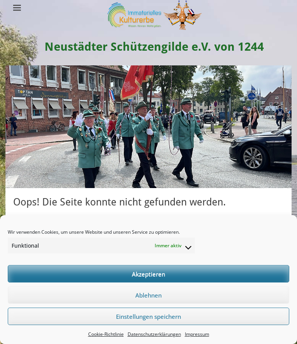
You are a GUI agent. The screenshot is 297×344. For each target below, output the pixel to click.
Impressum (197, 334)
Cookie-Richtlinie (106, 334)
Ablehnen (148, 295)
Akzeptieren (148, 274)
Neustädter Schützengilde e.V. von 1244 (154, 46)
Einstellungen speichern (148, 316)
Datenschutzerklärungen (154, 334)
